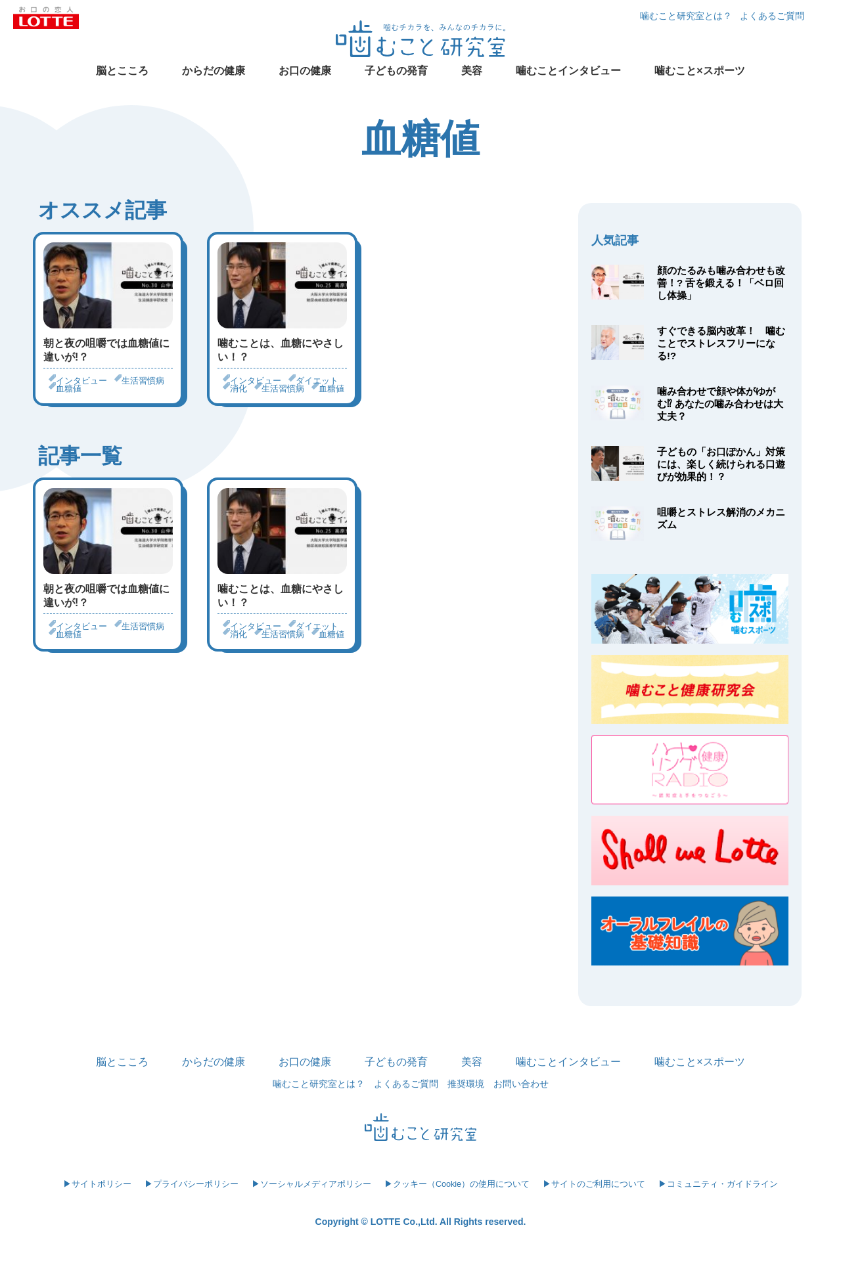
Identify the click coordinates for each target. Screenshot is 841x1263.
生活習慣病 (143, 381)
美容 (471, 70)
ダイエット (317, 381)
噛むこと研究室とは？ (686, 16)
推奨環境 (465, 1083)
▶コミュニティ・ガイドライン (718, 1184)
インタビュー (81, 381)
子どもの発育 (396, 70)
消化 (238, 388)
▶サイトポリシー (97, 1184)
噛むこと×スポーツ (699, 70)
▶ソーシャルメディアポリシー (311, 1184)
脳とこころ (122, 70)
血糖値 (68, 388)
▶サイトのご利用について (594, 1184)
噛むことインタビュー (568, 70)
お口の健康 (305, 70)
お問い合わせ (521, 1083)
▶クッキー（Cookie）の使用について (457, 1184)
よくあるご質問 (772, 16)
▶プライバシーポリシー (192, 1184)
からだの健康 (213, 70)
